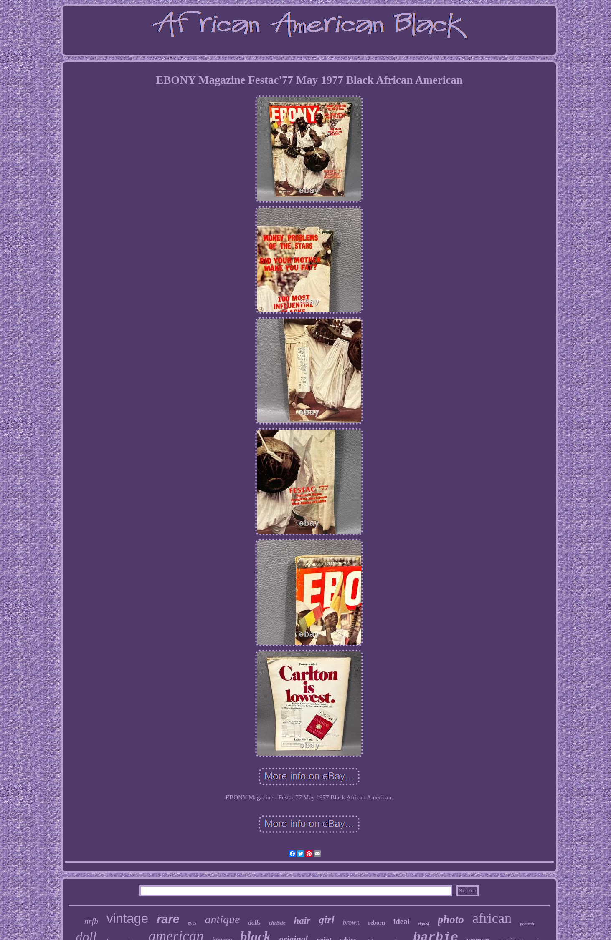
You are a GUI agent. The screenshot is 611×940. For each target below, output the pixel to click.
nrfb (91, 921)
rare (168, 919)
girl (327, 920)
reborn (376, 923)
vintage (127, 918)
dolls (254, 922)
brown (351, 922)
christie (277, 923)
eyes (192, 923)
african (492, 918)
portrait (527, 923)
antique (222, 919)
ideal (401, 921)
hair (302, 920)
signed (423, 924)
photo (451, 919)
